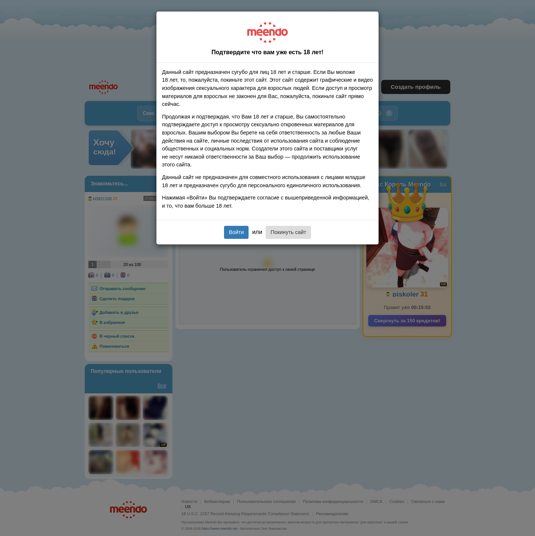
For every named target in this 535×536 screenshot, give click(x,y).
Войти (236, 232)
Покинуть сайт (288, 232)
